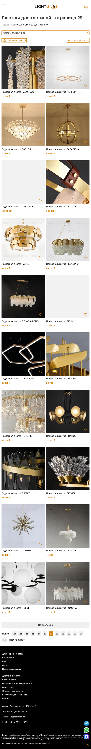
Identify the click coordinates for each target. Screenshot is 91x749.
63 (23, 639)
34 (81, 633)
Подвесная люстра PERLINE (17, 436)
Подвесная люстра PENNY (60, 321)
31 (63, 633)
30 (57, 633)
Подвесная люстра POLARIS (61, 550)
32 (69, 633)
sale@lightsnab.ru (16, 717)
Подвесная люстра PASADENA (62, 149)
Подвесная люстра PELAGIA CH (63, 264)
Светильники (8, 657)
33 (75, 633)
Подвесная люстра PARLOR (16, 149)
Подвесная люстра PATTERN (17, 264)
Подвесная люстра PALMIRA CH (19, 92)
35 (4, 639)
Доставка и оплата (11, 676)
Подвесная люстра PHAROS (61, 436)
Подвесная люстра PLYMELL (61, 493)
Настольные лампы (11, 669)
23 (14, 633)
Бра (4, 661)
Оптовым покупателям (13, 691)
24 (20, 633)
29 (51, 633)
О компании (7, 687)
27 (38, 633)
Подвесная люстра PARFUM (61, 92)
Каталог (6, 24)
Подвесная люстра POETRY (16, 550)
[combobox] (45, 32)
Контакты (6, 698)
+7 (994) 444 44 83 (19, 711)
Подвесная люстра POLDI (15, 608)
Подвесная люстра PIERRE (16, 493)
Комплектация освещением (15, 695)
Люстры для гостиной (36, 24)
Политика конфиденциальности (17, 683)
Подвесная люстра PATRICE (61, 206)
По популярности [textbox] (77, 40)
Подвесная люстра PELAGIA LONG (20, 321)
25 (26, 633)
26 (32, 633)
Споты (5, 665)
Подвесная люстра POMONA (61, 608)
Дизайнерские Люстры (13, 654)
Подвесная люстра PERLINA (61, 378)
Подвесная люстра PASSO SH (17, 206)
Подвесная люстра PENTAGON (18, 378)
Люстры (17, 24)
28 (45, 633)
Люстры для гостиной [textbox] (14, 33)
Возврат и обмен (10, 679)
